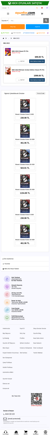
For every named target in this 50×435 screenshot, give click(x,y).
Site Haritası (23, 353)
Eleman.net (6, 383)
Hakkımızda (6, 328)
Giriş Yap (22, 333)
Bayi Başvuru (6, 333)
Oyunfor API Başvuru (9, 343)
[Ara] (46, 20)
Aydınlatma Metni (8, 372)
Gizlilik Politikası (7, 367)
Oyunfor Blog (37, 333)
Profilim (22, 338)
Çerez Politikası (7, 362)
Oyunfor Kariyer (7, 379)
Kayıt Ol (22, 328)
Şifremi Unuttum (25, 343)
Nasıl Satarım (37, 343)
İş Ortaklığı (6, 338)
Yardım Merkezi (37, 353)
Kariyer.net (6, 388)
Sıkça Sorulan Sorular (39, 328)
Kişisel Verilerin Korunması (11, 353)
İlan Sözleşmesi (7, 357)
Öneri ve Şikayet (38, 348)
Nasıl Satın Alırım (38, 338)
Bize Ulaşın (6, 348)
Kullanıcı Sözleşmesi (26, 348)
